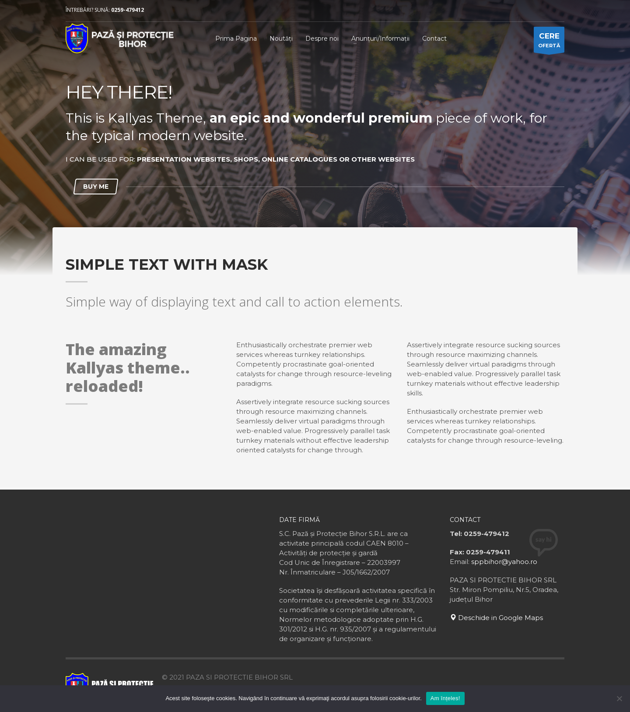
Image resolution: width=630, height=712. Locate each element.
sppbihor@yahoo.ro (504, 561)
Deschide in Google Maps (496, 617)
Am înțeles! (445, 698)
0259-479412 (127, 10)
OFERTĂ (549, 42)
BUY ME (95, 186)
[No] (619, 698)
